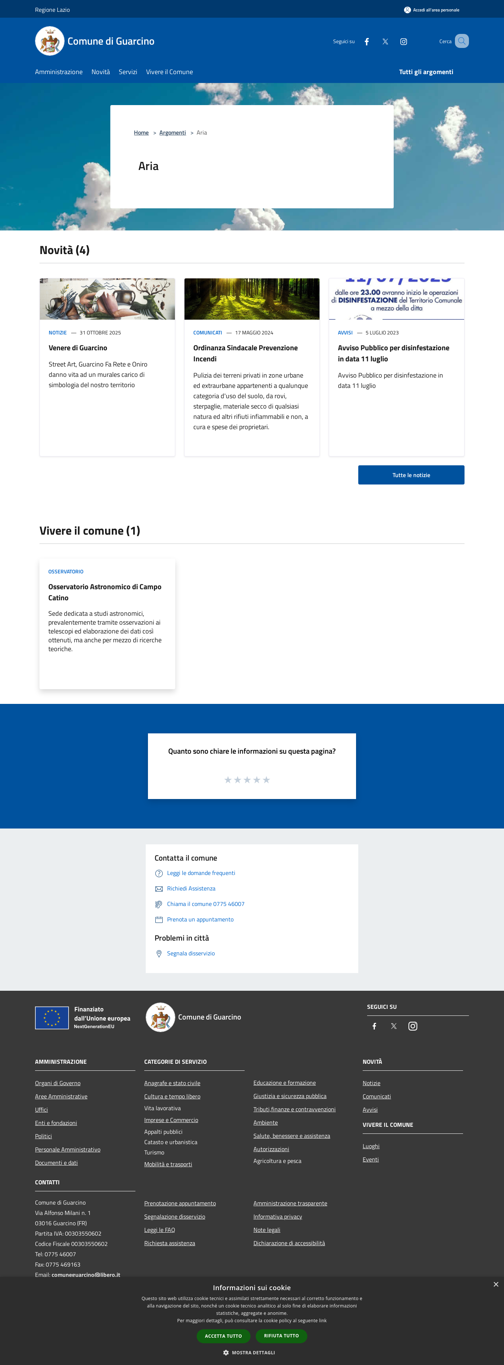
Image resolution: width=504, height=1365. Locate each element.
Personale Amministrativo (67, 1149)
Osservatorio (65, 571)
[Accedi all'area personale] (431, 9)
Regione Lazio (52, 9)
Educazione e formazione (284, 1082)
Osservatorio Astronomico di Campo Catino (105, 592)
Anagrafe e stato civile (172, 1083)
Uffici (41, 1109)
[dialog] (252, 1321)
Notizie (58, 332)
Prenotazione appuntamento (180, 1203)
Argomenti (172, 132)
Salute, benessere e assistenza (291, 1135)
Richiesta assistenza (169, 1243)
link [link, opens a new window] (323, 1320)
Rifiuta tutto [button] (281, 1336)
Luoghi (371, 1146)
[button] (252, 1352)
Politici (43, 1136)
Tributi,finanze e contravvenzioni (294, 1109)
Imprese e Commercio (171, 1119)
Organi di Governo (57, 1083)
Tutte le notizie (411, 474)
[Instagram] (394, 41)
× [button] (495, 1285)
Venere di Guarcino (78, 347)
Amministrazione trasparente (290, 1203)
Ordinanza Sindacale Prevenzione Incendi (245, 353)
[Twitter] (376, 41)
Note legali (266, 1229)
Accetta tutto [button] (223, 1336)
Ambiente (265, 1122)
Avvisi (345, 332)
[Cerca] (460, 41)
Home (141, 132)
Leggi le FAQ (159, 1229)
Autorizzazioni (271, 1149)
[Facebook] (357, 41)
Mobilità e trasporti (168, 1164)
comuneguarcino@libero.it (86, 1274)
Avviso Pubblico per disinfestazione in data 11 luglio (393, 353)
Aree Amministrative (61, 1096)
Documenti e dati (56, 1162)
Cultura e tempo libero (172, 1096)
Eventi (371, 1159)
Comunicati (207, 332)
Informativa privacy (277, 1216)
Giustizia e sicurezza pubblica (290, 1095)
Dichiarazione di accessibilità (289, 1243)
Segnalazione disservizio (174, 1216)
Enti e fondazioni (56, 1122)
